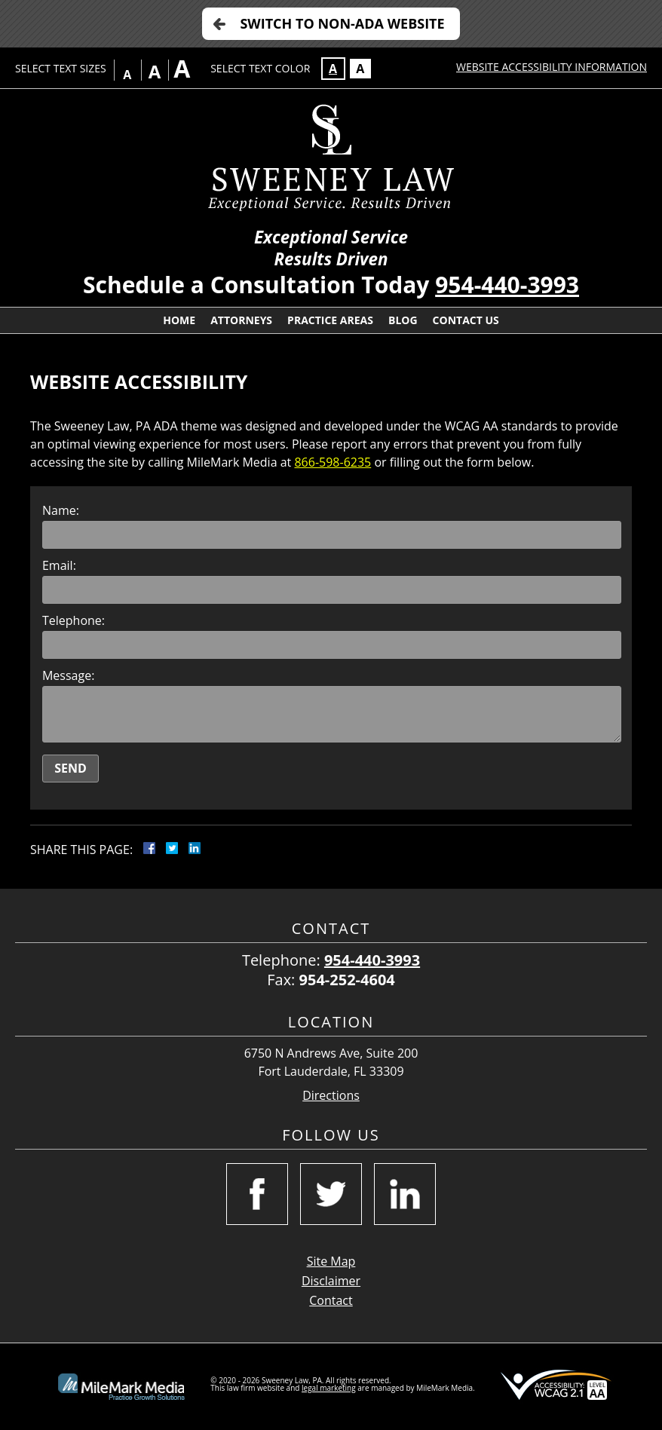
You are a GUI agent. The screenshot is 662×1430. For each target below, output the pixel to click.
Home (179, 320)
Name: (60, 510)
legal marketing (329, 1388)
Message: (68, 675)
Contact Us (466, 320)
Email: (59, 565)
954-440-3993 (507, 284)
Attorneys (241, 320)
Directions (331, 1096)
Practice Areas (330, 320)
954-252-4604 (347, 979)
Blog (403, 320)
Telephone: (73, 620)
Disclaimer (331, 1280)
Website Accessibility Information (551, 67)
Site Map (331, 1261)
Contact (330, 1300)
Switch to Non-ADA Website (342, 23)
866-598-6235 (332, 462)
